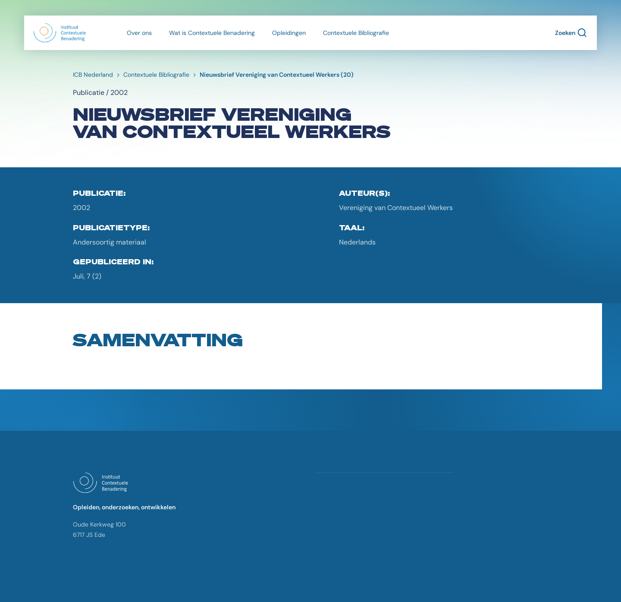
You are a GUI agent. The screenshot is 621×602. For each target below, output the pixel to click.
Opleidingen (289, 33)
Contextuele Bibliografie (356, 33)
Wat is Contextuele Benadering (212, 33)
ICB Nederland (93, 74)
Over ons (139, 33)
